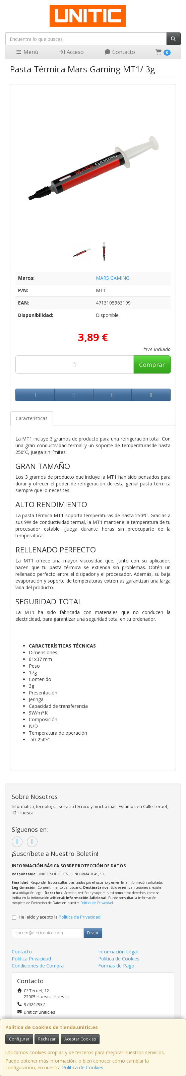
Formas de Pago (116, 965)
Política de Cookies (82, 1067)
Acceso (71, 52)
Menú (26, 52)
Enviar (93, 933)
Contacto (119, 52)
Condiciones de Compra (38, 965)
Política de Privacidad (96, 902)
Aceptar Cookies (80, 1039)
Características (32, 418)
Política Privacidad (31, 958)
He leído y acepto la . (60, 917)
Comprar (152, 364)
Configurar (19, 1039)
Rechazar (47, 1039)
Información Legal (118, 951)
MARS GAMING (112, 278)
